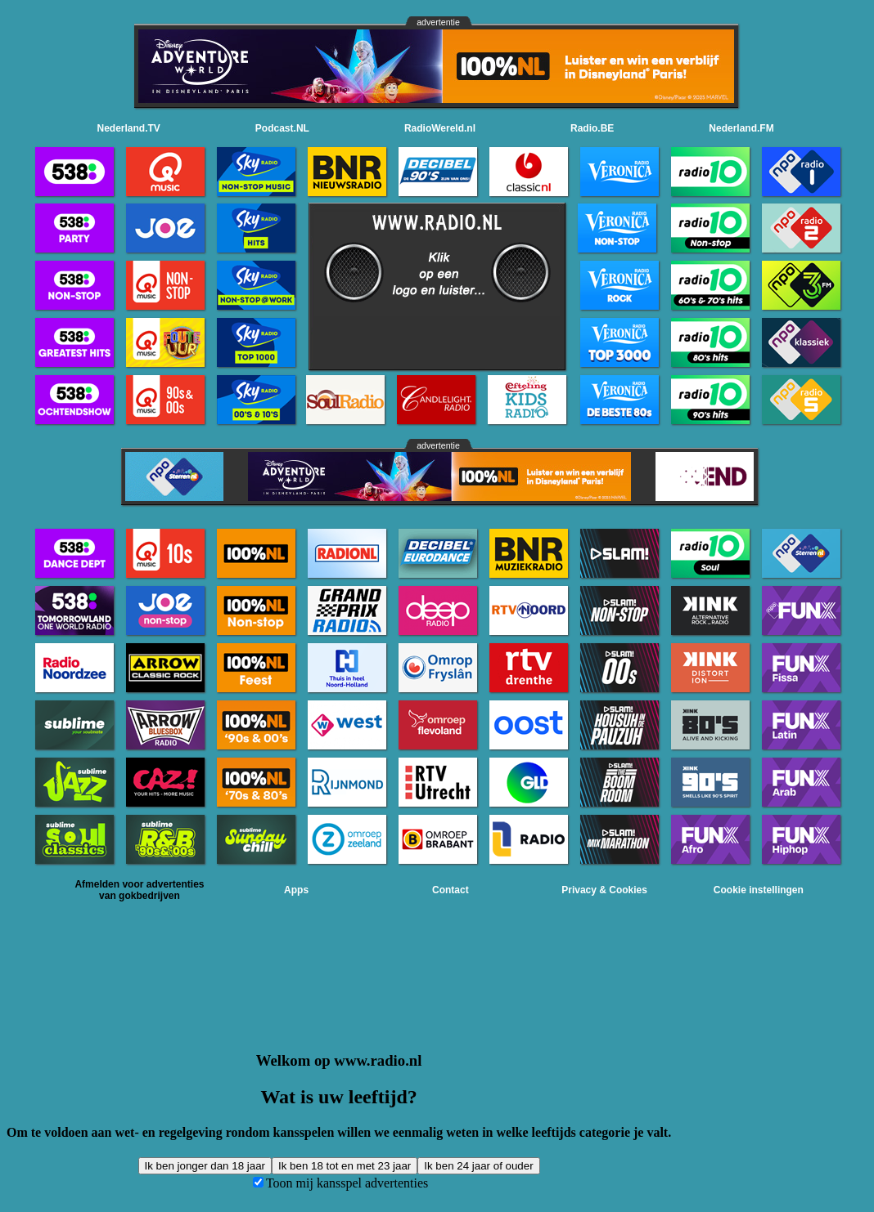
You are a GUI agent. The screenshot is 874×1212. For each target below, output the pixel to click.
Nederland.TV (128, 128)
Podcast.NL (282, 128)
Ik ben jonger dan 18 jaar (205, 1166)
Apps (296, 890)
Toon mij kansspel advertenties (347, 1183)
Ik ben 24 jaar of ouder (478, 1166)
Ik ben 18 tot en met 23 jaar (344, 1166)
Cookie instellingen (759, 890)
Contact (450, 890)
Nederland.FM (741, 128)
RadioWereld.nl (439, 128)
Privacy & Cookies (604, 890)
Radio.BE (592, 128)
